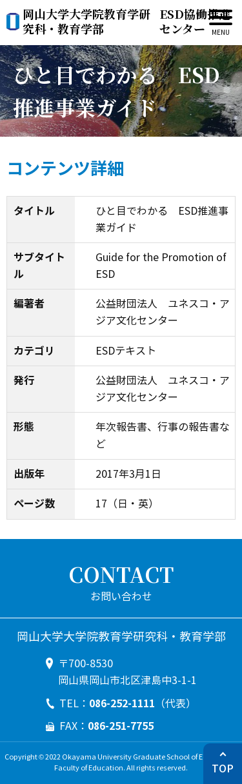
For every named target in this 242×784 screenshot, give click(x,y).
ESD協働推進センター (126, 21)
